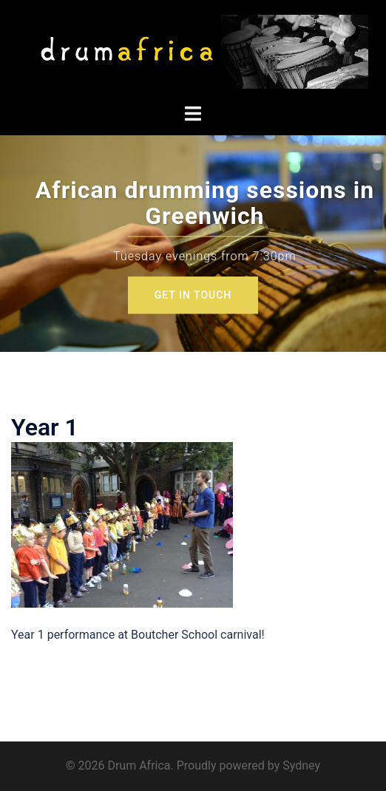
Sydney (301, 765)
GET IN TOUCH (193, 295)
